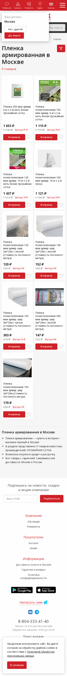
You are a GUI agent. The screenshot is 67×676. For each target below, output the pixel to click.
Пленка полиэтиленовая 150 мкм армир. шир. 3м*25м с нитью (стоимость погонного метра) (17, 321)
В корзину (14, 137)
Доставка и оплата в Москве (33, 564)
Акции (33, 548)
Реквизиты (33, 526)
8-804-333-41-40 (33, 621)
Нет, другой (15, 29)
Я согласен (17, 665)
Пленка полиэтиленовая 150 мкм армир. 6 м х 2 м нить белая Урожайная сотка (49, 113)
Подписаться (52, 498)
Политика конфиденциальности (33, 576)
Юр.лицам (34, 521)
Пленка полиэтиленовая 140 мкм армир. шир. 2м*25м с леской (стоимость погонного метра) (49, 250)
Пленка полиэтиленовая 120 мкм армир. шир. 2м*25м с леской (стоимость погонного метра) (17, 250)
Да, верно (14, 35)
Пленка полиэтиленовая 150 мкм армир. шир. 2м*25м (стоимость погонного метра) (15, 390)
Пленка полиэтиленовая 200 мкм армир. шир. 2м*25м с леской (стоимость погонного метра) (49, 321)
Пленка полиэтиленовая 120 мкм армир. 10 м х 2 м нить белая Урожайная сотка (17, 181)
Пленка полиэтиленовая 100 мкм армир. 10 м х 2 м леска (48, 179)
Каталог (34, 543)
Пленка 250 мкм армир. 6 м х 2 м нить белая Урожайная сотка (17, 110)
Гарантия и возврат (33, 569)
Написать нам (30, 602)
